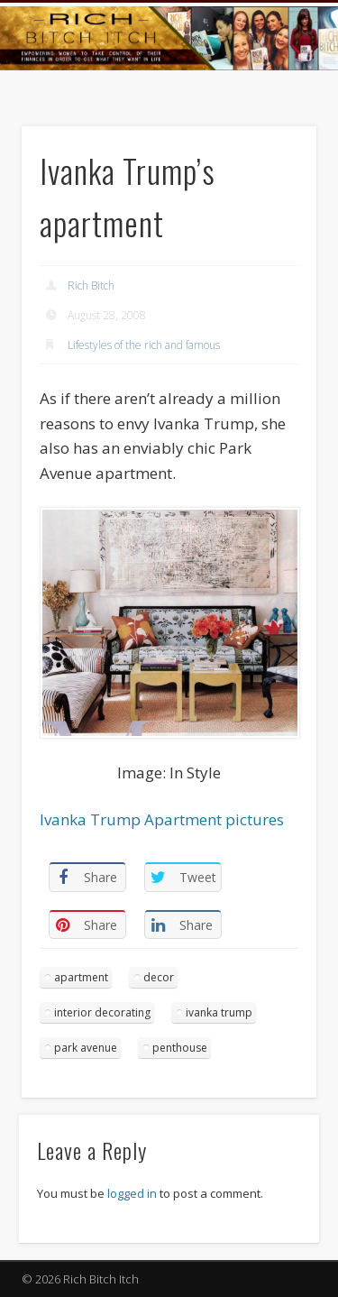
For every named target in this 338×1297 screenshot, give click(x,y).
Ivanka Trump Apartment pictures (162, 819)
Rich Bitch (91, 285)
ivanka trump (219, 1012)
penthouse (179, 1047)
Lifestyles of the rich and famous (144, 345)
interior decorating (102, 1012)
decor (158, 977)
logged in (132, 1193)
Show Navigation (273, 161)
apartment (81, 977)
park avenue (85, 1047)
